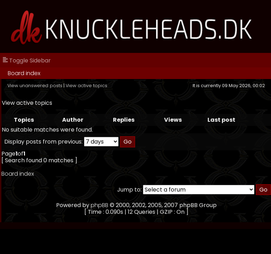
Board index (24, 73)
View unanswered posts (34, 86)
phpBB (99, 205)
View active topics (86, 86)
